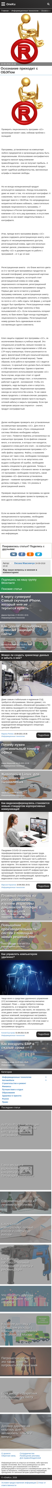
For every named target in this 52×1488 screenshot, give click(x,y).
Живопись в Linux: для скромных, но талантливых (20, 778)
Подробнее (43, 735)
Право (5, 1102)
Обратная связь (8, 1456)
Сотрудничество (27, 1453)
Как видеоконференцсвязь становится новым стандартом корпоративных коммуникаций (25, 806)
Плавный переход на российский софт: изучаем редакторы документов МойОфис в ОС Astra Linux (21, 903)
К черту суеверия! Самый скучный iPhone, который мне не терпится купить (21, 602)
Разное (5, 1099)
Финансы (6, 1086)
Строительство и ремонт (14, 1083)
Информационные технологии (13, 618)
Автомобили (8, 1080)
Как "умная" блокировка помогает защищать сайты (21, 630)
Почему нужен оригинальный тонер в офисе (20, 748)
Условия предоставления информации (18, 1483)
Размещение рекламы (30, 1456)
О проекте (6, 1453)
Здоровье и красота (11, 1096)
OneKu (11, 4)
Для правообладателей (30, 1458)
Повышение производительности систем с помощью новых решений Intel (18, 931)
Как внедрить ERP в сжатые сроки (17, 1046)
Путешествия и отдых (12, 1089)
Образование (8, 1092)
